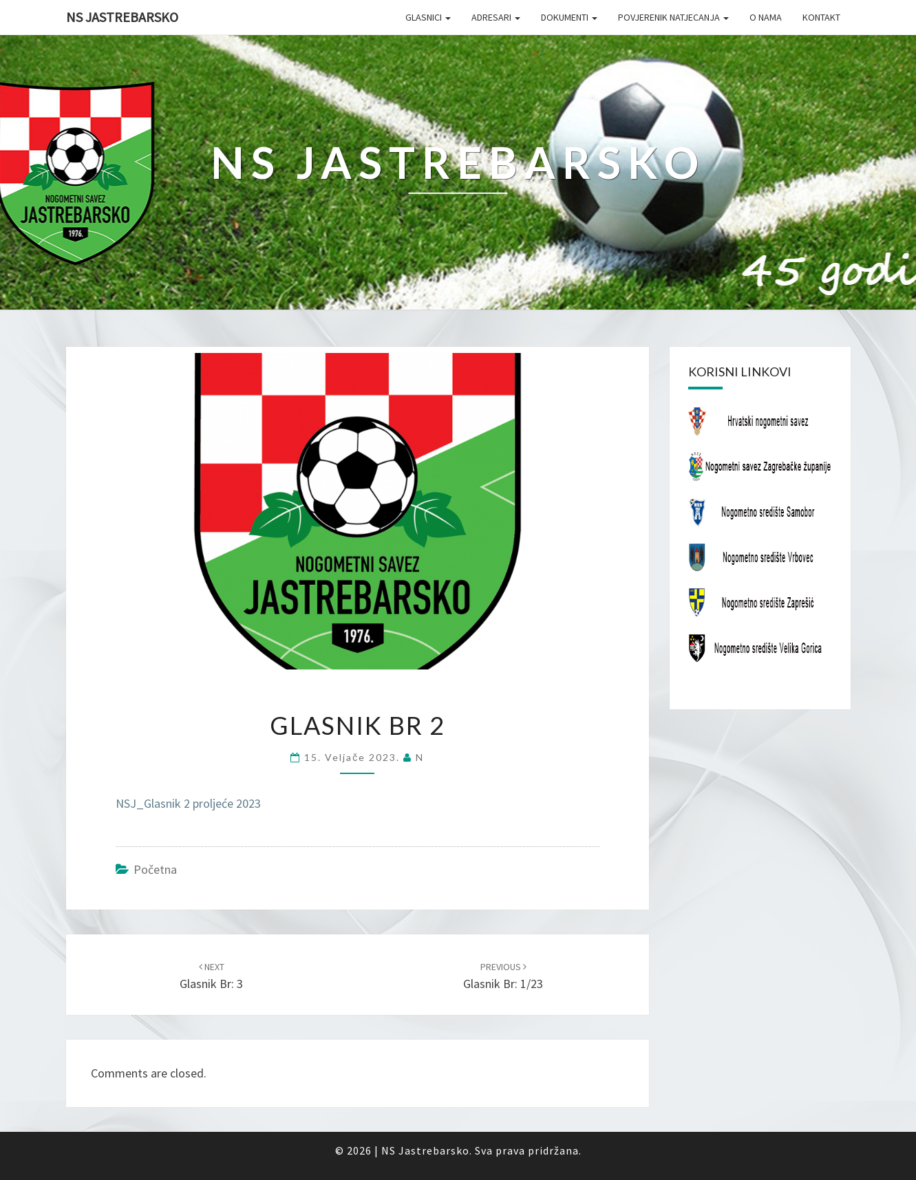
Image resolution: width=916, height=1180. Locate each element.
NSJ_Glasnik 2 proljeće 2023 (188, 803)
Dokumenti (569, 17)
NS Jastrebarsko (122, 16)
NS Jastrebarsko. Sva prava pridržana (480, 1150)
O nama (765, 17)
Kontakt (821, 17)
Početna (155, 869)
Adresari (495, 17)
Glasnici (428, 17)
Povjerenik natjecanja (673, 17)
